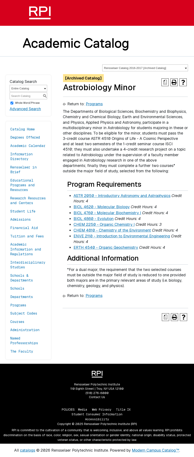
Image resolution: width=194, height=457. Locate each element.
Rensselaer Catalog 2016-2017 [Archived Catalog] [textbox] (135, 68)
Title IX (123, 409)
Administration (24, 330)
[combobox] (145, 67)
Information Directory (21, 156)
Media (82, 409)
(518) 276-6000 (97, 393)
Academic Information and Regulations (25, 249)
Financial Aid (24, 228)
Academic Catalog (76, 43)
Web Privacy (101, 409)
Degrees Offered (25, 137)
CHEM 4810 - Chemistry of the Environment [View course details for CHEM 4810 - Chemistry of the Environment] (112, 230)
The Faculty (21, 351)
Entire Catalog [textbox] (20, 88)
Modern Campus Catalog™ (155, 450)
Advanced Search (25, 108)
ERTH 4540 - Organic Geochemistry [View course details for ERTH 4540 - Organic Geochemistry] (106, 247)
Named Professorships (24, 340)
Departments (21, 297)
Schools (17, 288)
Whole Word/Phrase (27, 103)
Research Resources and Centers (28, 200)
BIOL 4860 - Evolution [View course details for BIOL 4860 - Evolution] (94, 218)
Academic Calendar (27, 146)
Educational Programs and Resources (22, 185)
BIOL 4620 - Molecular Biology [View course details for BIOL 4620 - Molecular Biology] (102, 206)
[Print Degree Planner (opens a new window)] (165, 82)
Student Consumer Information (97, 414)
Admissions (20, 219)
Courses (17, 321)
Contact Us (97, 397)
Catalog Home (22, 129)
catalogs (27, 450)
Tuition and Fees (27, 236)
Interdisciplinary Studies (27, 264)
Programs (18, 305)
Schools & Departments (21, 278)
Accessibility (97, 419)
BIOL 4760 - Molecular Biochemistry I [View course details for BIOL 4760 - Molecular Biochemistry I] (107, 212)
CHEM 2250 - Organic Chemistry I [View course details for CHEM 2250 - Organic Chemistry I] (104, 224)
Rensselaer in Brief (23, 169)
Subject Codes (23, 313)
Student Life (22, 211)
